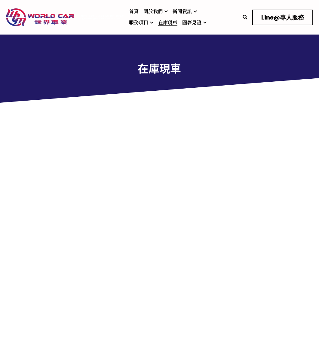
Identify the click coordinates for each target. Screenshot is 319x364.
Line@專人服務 (282, 17)
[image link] (40, 16)
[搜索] (245, 17)
